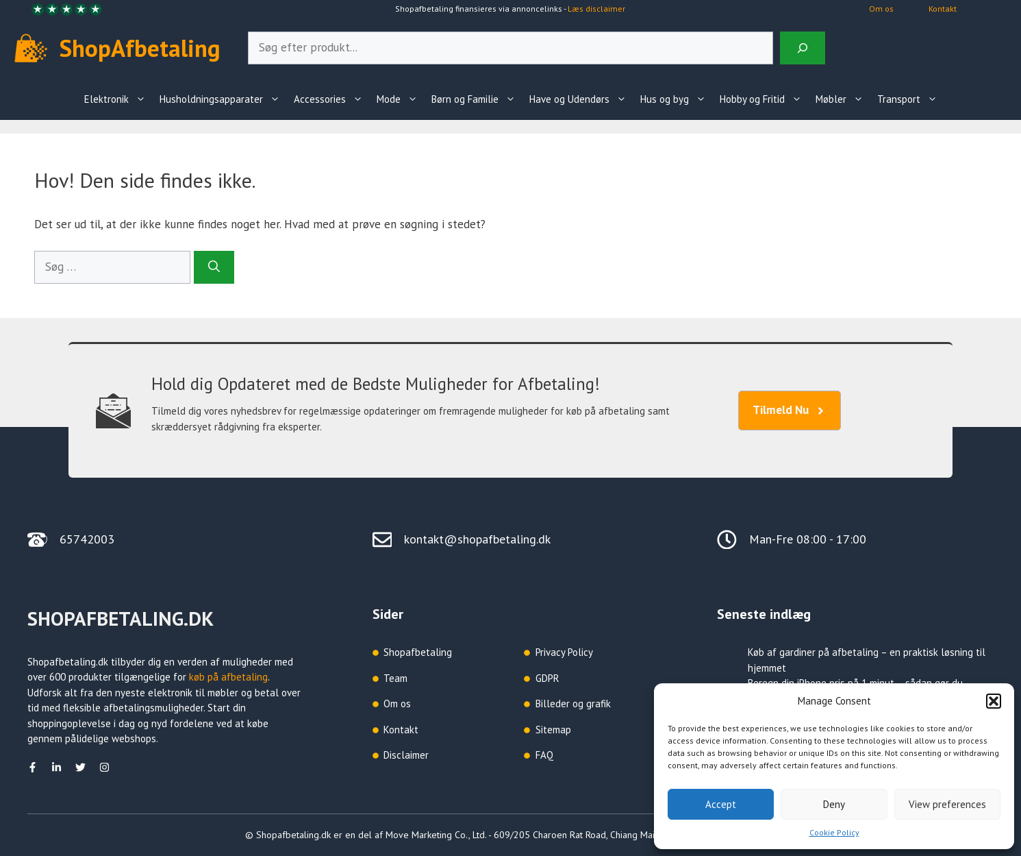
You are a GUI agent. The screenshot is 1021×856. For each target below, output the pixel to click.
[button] (993, 701)
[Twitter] (80, 767)
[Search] (802, 48)
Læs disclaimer (596, 8)
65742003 (87, 539)
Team (395, 678)
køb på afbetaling (228, 676)
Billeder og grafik (573, 703)
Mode (401, 99)
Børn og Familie (476, 99)
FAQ (544, 754)
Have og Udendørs (581, 99)
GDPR (547, 678)
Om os (881, 8)
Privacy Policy (564, 652)
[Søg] (214, 267)
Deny (834, 804)
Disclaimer (406, 754)
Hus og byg (676, 99)
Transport (910, 99)
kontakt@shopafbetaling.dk (477, 539)
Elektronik (118, 99)
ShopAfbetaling (140, 48)
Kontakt (943, 8)
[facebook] (32, 767)
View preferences (947, 804)
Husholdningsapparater (223, 99)
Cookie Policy (834, 832)
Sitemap (553, 729)
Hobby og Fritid (764, 99)
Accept (720, 804)
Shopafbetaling (417, 652)
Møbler (843, 99)
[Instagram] (104, 767)
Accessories (332, 99)
